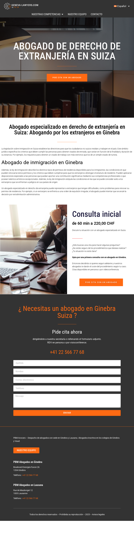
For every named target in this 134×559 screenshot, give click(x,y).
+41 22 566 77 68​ (67, 352)
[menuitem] (122, 6)
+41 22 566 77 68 (30, 475)
